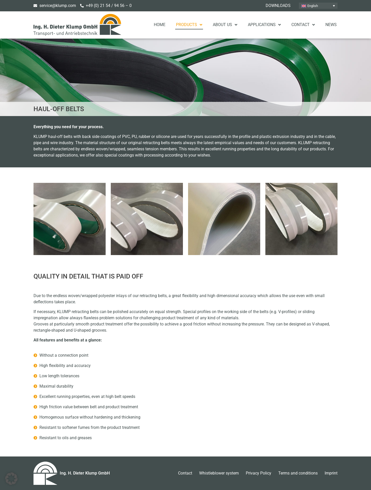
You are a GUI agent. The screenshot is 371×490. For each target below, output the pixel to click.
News (331, 24)
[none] (318, 6)
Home (159, 24)
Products (189, 24)
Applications (264, 24)
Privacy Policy (258, 473)
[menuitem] (318, 6)
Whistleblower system (219, 473)
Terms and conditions (298, 473)
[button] (11, 478)
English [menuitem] (312, 6)
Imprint (331, 473)
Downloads (278, 5)
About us (225, 24)
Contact (303, 24)
